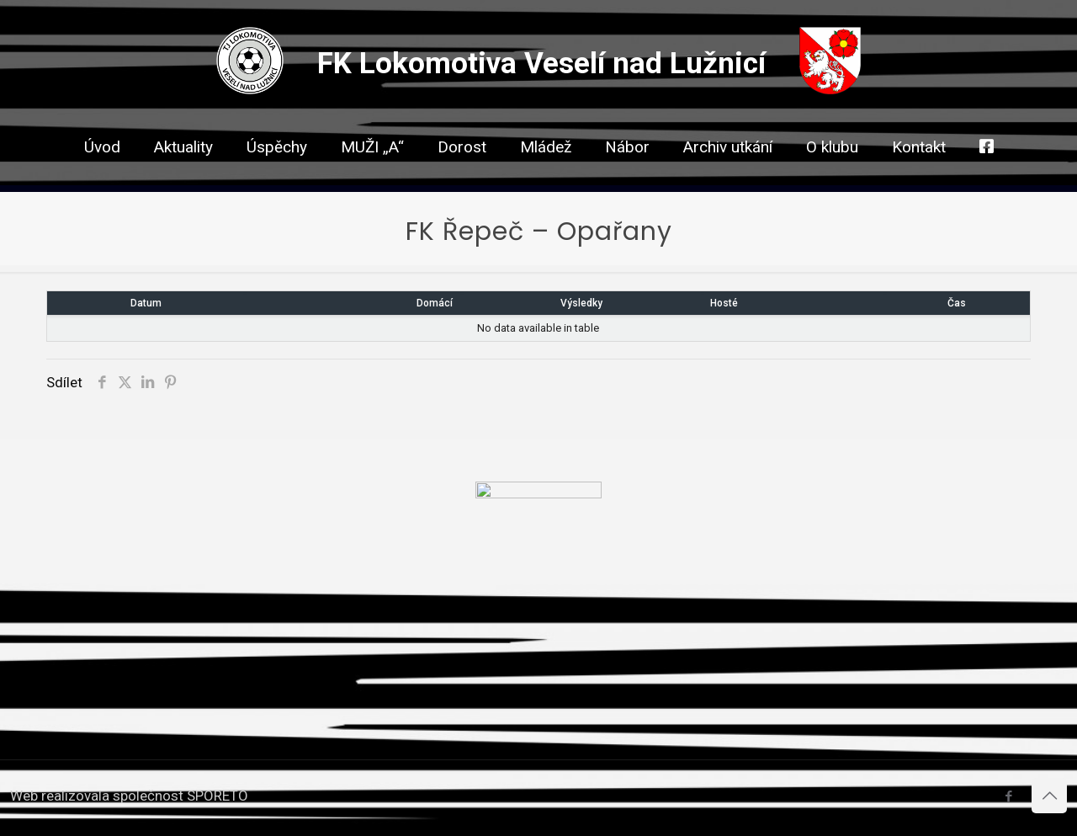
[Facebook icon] (1008, 796)
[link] (462, 176)
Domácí (434, 303)
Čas (956, 303)
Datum (146, 303)
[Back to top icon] (1049, 795)
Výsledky (581, 303)
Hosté (724, 303)
